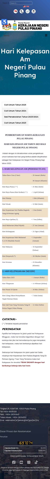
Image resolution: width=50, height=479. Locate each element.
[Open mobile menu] (6, 36)
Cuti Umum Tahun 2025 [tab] (15, 104)
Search (6, 2)
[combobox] (21, 3)
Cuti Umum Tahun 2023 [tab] (15, 122)
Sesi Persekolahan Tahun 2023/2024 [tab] (21, 116)
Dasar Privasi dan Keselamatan (15, 431)
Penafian (4, 436)
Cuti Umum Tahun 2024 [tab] (15, 110)
